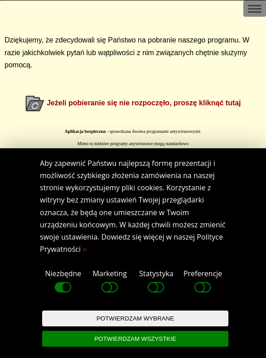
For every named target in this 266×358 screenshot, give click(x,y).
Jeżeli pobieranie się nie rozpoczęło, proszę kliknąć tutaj (144, 103)
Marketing (109, 281)
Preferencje (203, 281)
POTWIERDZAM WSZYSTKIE (135, 338)
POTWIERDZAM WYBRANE (135, 318)
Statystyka (156, 281)
